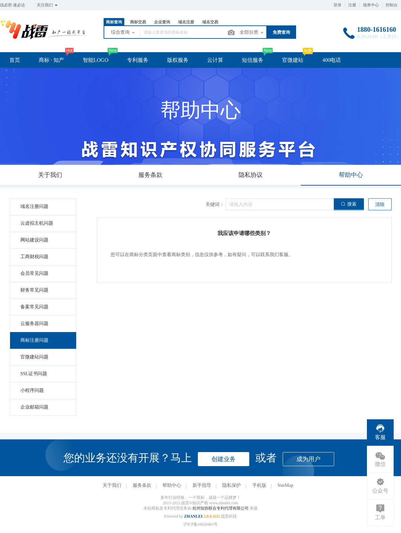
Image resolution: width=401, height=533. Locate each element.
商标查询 (114, 22)
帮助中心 (171, 485)
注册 (352, 5)
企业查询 (162, 22)
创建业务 (224, 459)
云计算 (215, 60)
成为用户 (308, 459)
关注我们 (47, 5)
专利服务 (137, 60)
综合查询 (123, 33)
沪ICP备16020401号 (200, 524)
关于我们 (112, 485)
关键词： (215, 204)
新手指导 (201, 485)
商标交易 (138, 22)
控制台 (392, 5)
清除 (380, 204)
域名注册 (186, 22)
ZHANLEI (193, 516)
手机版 (259, 485)
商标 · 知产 (51, 60)
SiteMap (285, 485)
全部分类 (252, 33)
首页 (14, 60)
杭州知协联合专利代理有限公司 (221, 508)
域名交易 (210, 22)
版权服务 (177, 60)
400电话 (331, 60)
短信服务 (252, 60)
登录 (337, 5)
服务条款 (142, 485)
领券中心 (371, 5)
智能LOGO (95, 60)
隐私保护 (231, 485)
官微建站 (292, 60)
